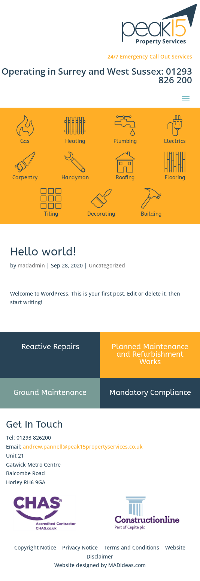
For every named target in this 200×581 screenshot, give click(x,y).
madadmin (31, 265)
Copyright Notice (35, 547)
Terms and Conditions (131, 547)
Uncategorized (107, 265)
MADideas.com (127, 565)
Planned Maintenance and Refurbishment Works (150, 354)
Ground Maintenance (50, 392)
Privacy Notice (80, 547)
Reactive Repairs (50, 346)
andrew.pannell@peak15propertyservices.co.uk (83, 446)
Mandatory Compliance (150, 392)
